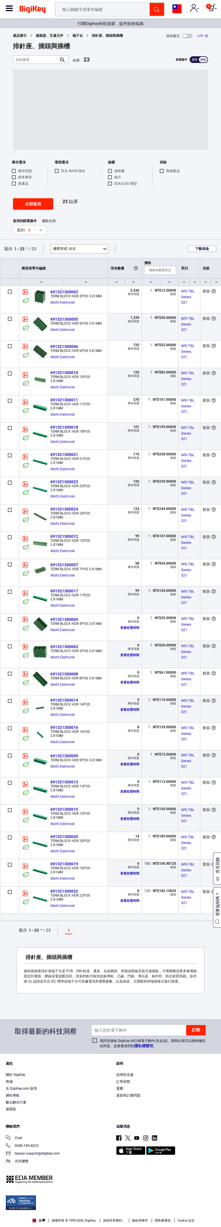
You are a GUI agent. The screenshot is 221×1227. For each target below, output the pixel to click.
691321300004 (64, 619)
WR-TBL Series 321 (188, 297)
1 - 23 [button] (19, 248)
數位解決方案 (16, 1102)
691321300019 (64, 864)
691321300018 (64, 427)
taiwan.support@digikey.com (33, 1154)
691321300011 (64, 400)
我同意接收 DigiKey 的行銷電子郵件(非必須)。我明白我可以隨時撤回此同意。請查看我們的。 (152, 1043)
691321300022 (64, 891)
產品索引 (20, 36)
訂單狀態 (123, 1082)
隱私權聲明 (143, 1046)
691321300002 (64, 292)
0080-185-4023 (22, 1146)
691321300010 (64, 372)
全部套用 (33, 204)
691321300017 (64, 591)
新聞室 (11, 1109)
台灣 (39, 1220)
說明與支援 (125, 1075)
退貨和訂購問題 (128, 1095)
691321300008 (64, 674)
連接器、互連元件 (49, 36)
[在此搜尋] (36, 59)
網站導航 (13, 1095)
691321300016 (64, 727)
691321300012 (64, 536)
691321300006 (64, 346)
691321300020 (64, 836)
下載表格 (202, 249)
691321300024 (64, 509)
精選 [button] (64, 249)
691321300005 (64, 319)
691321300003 (64, 646)
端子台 (78, 36)
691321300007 (64, 565)
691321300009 (64, 756)
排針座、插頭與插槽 (107, 36)
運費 (119, 1089)
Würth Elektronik (62, 303)
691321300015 (64, 809)
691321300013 (64, 782)
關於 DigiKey (15, 1075)
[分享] (202, 36)
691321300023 (64, 481)
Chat (14, 1138)
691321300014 (64, 700)
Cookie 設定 (186, 1220)
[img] (32, 10)
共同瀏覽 (17, 1161)
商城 (9, 1082)
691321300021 (64, 454)
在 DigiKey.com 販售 (21, 1089)
